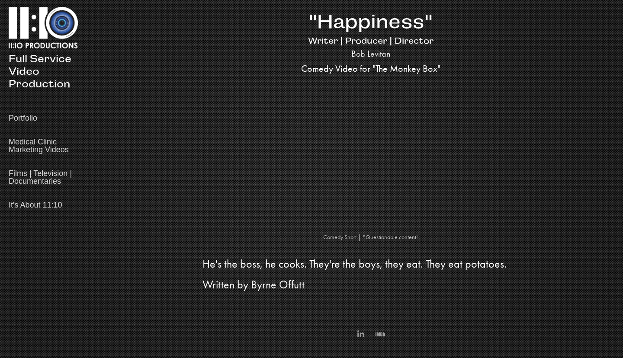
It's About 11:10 (35, 205)
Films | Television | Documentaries (40, 177)
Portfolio (23, 118)
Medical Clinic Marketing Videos (39, 145)
